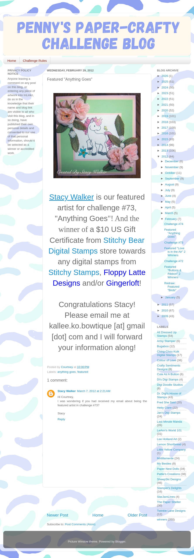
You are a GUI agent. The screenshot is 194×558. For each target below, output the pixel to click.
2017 (165, 127)
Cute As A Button (168, 374)
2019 (165, 116)
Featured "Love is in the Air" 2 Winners (174, 252)
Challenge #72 (173, 261)
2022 (165, 98)
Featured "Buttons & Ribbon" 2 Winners (172, 272)
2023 (165, 93)
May (168, 201)
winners (162, 519)
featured (82, 371)
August (170, 184)
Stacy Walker (67, 391)
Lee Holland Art (167, 439)
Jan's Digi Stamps (168, 412)
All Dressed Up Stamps (167, 334)
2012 (165, 156)
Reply (61, 419)
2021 (165, 104)
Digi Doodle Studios (170, 384)
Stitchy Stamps (73, 272)
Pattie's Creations (168, 474)
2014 (165, 145)
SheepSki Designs (169, 479)
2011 (165, 304)
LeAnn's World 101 (169, 430)
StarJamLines (166, 496)
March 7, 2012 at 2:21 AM (94, 391)
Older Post (137, 515)
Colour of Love (166, 360)
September (172, 178)
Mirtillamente (165, 458)
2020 (165, 110)
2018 (165, 122)
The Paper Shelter (169, 502)
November (172, 167)
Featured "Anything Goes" (172, 233)
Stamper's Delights (169, 488)
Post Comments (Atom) (80, 524)
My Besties (164, 463)
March (169, 213)
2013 (165, 150)
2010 (165, 310)
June (168, 195)
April (168, 207)
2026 (165, 76)
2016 (165, 133)
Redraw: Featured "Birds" (171, 287)
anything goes (66, 371)
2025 (165, 81)
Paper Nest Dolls (168, 468)
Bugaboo (163, 346)
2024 (165, 87)
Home (11, 60)
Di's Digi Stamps (168, 379)
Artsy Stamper (166, 341)
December (172, 161)
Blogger (120, 541)
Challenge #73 (173, 242)
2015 (165, 139)
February (171, 219)
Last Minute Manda (169, 421)
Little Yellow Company (171, 449)
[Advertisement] (98, 499)
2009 (165, 316)
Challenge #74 (173, 224)
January (170, 297)
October (170, 172)
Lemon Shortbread (169, 444)
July (168, 190)
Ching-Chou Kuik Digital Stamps (168, 353)
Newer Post (57, 515)
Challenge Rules (35, 60)
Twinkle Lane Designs (171, 510)
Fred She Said (166, 402)
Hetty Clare (164, 407)
